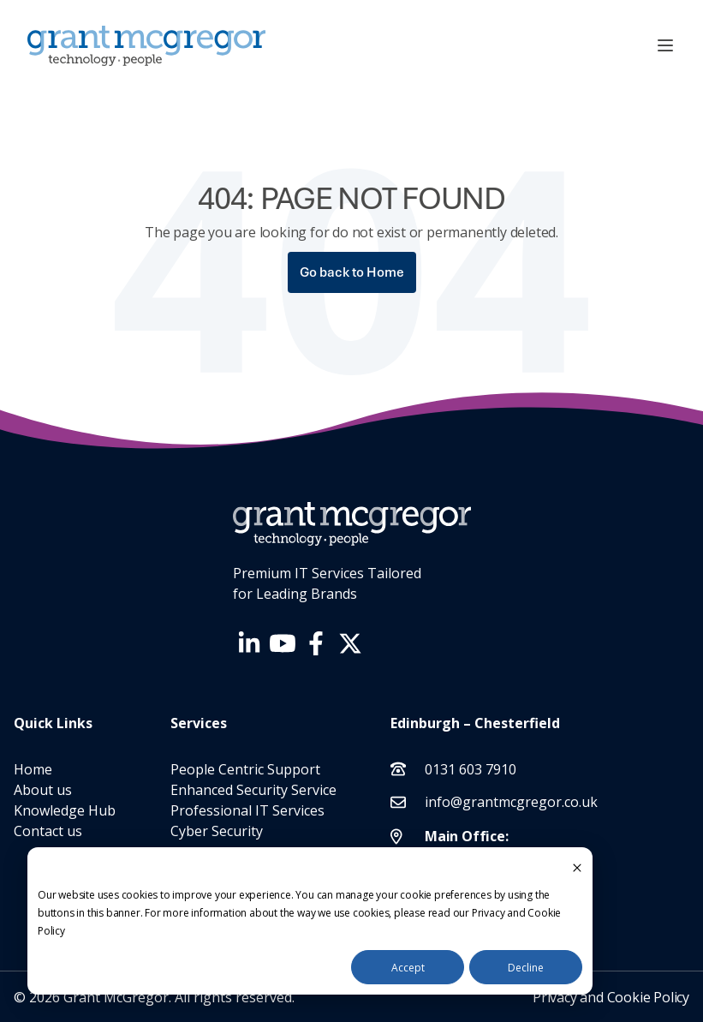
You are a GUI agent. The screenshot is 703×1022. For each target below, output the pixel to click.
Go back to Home (352, 272)
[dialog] (310, 921)
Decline (526, 967)
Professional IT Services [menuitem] (247, 810)
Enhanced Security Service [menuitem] (253, 789)
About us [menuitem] (43, 789)
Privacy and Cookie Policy (611, 997)
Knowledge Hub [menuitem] (65, 810)
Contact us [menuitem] (48, 831)
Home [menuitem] (33, 769)
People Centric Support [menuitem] (245, 769)
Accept (408, 967)
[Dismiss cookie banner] (577, 867)
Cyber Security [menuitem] (216, 831)
